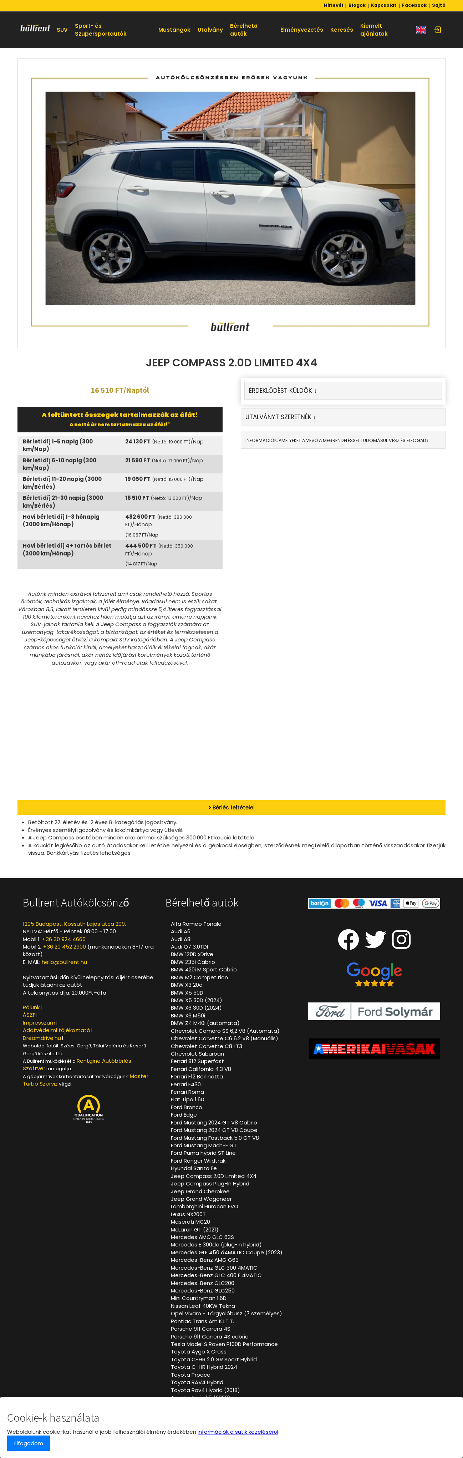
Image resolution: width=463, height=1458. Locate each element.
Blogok (357, 5)
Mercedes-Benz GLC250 (203, 1290)
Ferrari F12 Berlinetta (197, 1076)
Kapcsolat (384, 5)
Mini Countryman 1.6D (199, 1298)
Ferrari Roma (187, 1092)
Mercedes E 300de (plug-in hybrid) (216, 1244)
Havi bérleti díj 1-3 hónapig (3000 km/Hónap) (61, 520)
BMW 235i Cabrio (193, 962)
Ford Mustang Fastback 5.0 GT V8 (215, 1138)
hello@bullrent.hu (64, 962)
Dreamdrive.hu (42, 1038)
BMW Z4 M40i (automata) (205, 1023)
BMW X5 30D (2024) (196, 1000)
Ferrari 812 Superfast (197, 1061)
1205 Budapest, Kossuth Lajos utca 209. (74, 924)
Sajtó (439, 5)
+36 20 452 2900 (64, 946)
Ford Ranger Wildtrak (198, 1160)
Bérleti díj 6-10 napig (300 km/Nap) (59, 464)
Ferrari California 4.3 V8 (201, 1069)
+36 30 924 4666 (64, 939)
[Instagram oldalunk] (401, 945)
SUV (62, 30)
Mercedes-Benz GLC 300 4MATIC (214, 1267)
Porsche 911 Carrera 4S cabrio (210, 1336)
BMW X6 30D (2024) (196, 1007)
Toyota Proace (190, 1374)
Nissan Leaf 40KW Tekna (203, 1306)
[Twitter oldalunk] (375, 945)
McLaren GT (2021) (195, 1229)
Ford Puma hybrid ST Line (203, 1153)
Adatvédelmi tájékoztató (56, 1030)
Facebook (414, 5)
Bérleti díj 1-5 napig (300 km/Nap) (58, 445)
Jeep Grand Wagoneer (201, 1199)
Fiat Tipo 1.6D (187, 1099)
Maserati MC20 (190, 1221)
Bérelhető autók (243, 29)
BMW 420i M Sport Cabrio (204, 969)
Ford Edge (184, 1114)
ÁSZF (29, 1014)
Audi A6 (180, 931)
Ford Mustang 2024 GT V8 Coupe (214, 1130)
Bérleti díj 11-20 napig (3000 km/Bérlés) (62, 482)
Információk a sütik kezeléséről (238, 1432)
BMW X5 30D (187, 992)
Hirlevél (333, 5)
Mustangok (174, 30)
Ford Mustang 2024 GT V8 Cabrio (214, 1122)
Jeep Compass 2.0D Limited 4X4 (213, 1176)
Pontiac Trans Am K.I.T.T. (202, 1321)
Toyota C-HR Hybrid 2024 (204, 1367)
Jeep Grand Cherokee (200, 1191)
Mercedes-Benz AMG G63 (205, 1260)
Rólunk (31, 1007)
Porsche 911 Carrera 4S (200, 1328)
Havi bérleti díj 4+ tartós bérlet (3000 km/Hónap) (67, 549)
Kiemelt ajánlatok (374, 29)
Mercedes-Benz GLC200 (202, 1283)
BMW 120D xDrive (192, 954)
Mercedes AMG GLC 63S (202, 1237)
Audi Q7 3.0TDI (189, 946)
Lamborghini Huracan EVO (204, 1206)
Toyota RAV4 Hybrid (197, 1382)
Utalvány (210, 30)
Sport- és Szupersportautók (101, 29)
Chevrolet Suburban (197, 1053)
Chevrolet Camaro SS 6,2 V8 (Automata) (225, 1031)
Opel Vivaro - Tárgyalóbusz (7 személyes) (226, 1313)
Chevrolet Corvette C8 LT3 (206, 1046)
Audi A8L (182, 939)
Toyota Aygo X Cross (199, 1351)
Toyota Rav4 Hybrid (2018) (205, 1390)
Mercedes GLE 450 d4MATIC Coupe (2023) (227, 1252)
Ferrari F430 (186, 1084)
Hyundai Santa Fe (194, 1168)
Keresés (341, 30)
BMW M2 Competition (199, 977)
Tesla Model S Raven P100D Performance (224, 1344)
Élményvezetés (301, 30)
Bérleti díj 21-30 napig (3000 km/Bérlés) (63, 501)
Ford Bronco (186, 1107)
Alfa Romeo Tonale (196, 924)
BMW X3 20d (187, 985)
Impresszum (39, 1022)
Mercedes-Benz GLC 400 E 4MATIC (216, 1275)
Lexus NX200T (188, 1214)
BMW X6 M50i (188, 1015)
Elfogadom (28, 1443)
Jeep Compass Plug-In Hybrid (210, 1183)
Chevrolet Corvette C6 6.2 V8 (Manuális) (224, 1038)
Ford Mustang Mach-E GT (204, 1145)
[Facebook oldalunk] (348, 945)
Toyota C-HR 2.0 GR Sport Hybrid (214, 1359)
